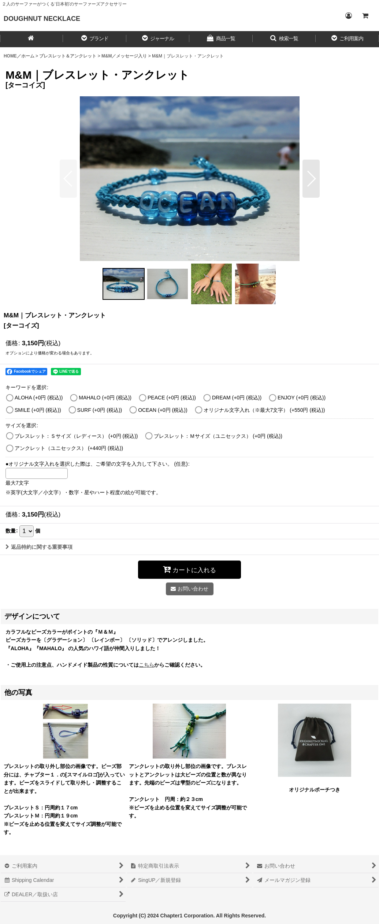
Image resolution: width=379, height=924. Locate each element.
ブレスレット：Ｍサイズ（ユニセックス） (218, 436)
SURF (99, 410)
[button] (94, 39)
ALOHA (39, 397)
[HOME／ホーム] (31, 39)
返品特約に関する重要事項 (39, 547)
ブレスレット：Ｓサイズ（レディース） (76, 436)
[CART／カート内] (365, 15)
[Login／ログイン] (348, 15)
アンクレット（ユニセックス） (69, 448)
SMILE (38, 410)
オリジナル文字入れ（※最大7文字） (264, 410)
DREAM (236, 397)
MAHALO (105, 397)
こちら (146, 665)
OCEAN (162, 410)
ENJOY (302, 397)
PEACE (172, 397)
